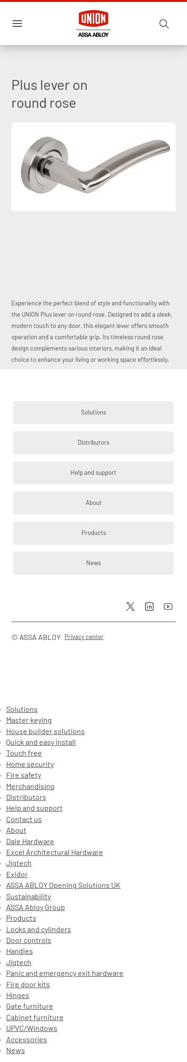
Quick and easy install (41, 741)
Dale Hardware (30, 841)
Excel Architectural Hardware (54, 851)
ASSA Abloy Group (35, 906)
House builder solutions (45, 731)
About (16, 829)
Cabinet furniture (35, 1017)
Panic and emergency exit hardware (64, 972)
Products (21, 917)
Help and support (34, 807)
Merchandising (30, 786)
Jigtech (19, 862)
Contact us (24, 818)
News (15, 1050)
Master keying (29, 719)
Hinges (17, 994)
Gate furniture (29, 1005)
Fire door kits (28, 984)
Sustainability (28, 896)
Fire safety (23, 774)
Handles (19, 950)
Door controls (28, 939)
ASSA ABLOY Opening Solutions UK (63, 884)
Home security (30, 763)
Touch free (24, 752)
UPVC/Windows (31, 1027)
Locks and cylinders (38, 929)
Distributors (26, 796)
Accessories (26, 1039)
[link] (93, 412)
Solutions (22, 708)
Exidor (17, 874)
